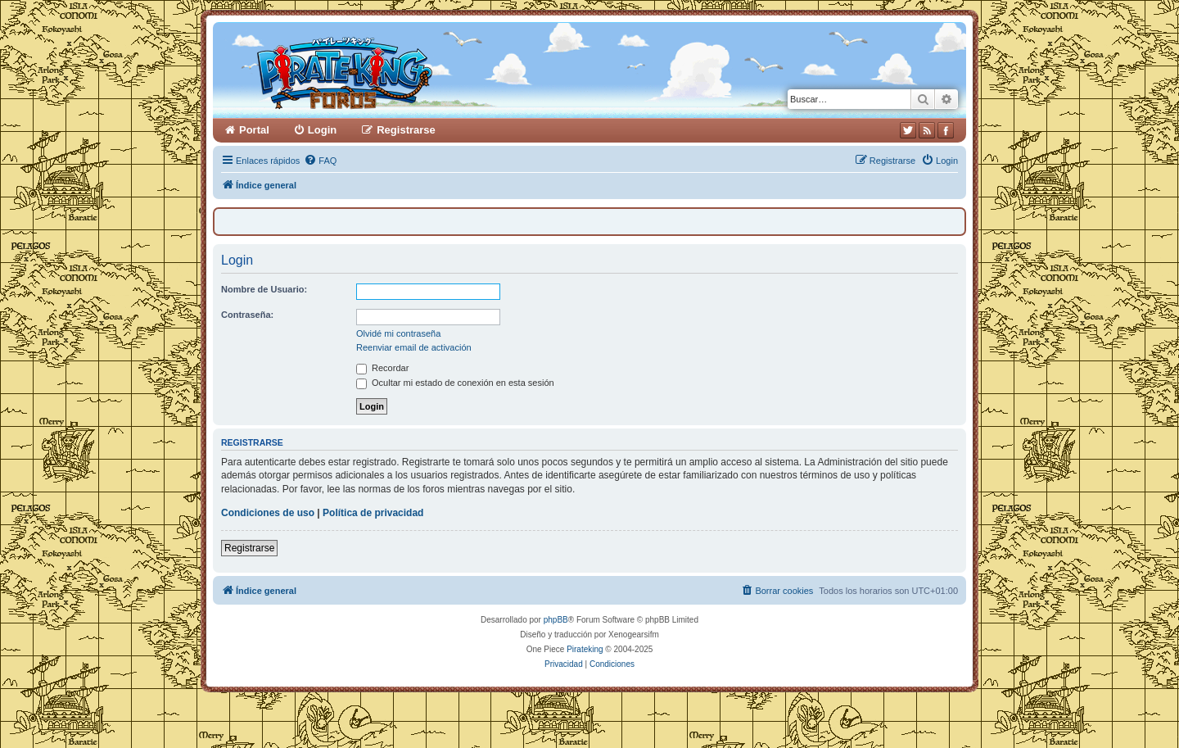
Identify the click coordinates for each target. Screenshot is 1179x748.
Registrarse (249, 548)
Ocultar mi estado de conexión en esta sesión (455, 383)
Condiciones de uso (267, 513)
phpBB (556, 619)
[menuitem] (320, 160)
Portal (254, 130)
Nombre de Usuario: (264, 289)
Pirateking (585, 649)
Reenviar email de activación (414, 347)
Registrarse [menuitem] (406, 130)
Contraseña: (247, 315)
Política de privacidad (373, 513)
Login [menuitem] (322, 130)
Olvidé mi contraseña (398, 333)
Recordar (382, 368)
